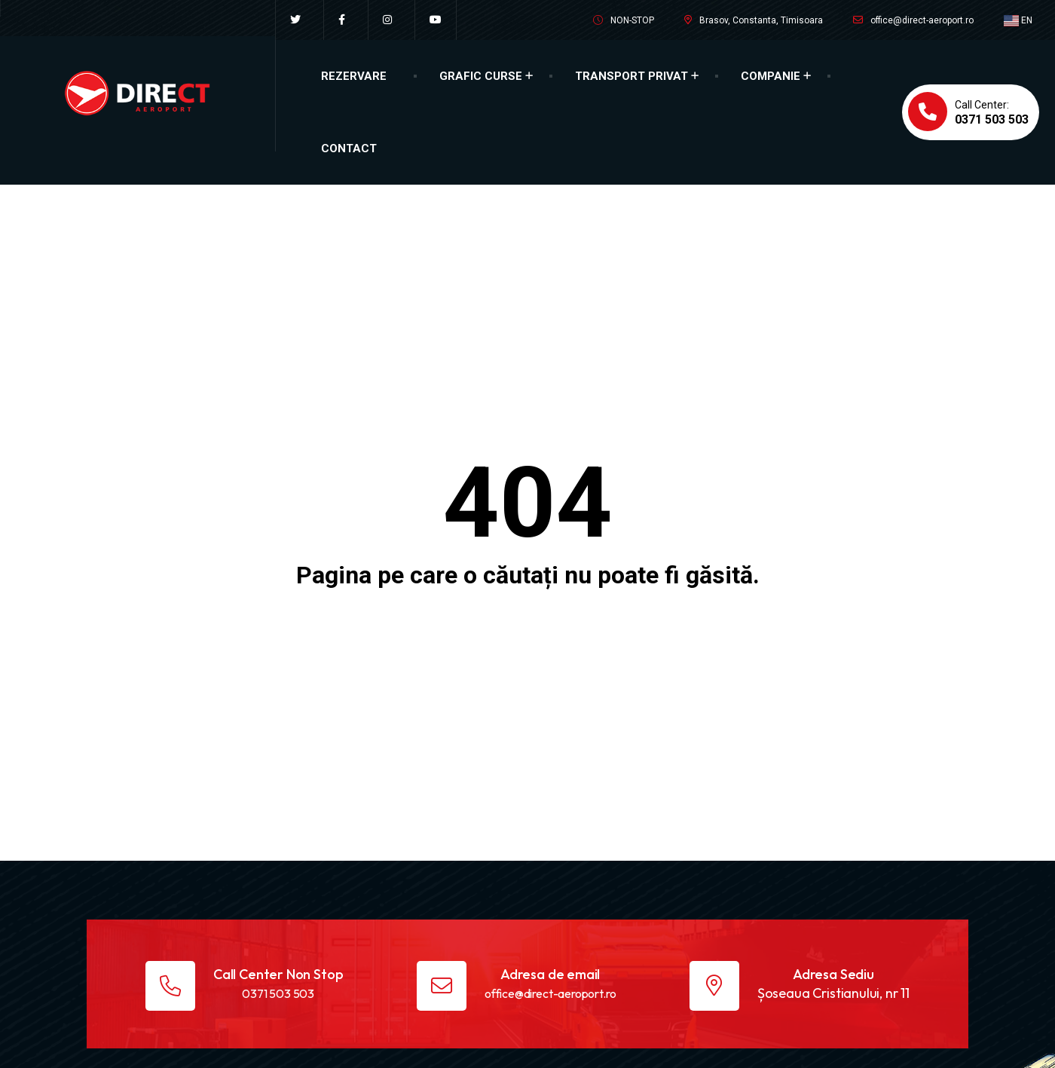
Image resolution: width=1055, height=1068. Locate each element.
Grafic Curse (480, 76)
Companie (770, 76)
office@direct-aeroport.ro (922, 20)
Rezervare (354, 76)
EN (1018, 20)
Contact (349, 148)
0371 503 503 (278, 993)
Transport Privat (631, 76)
